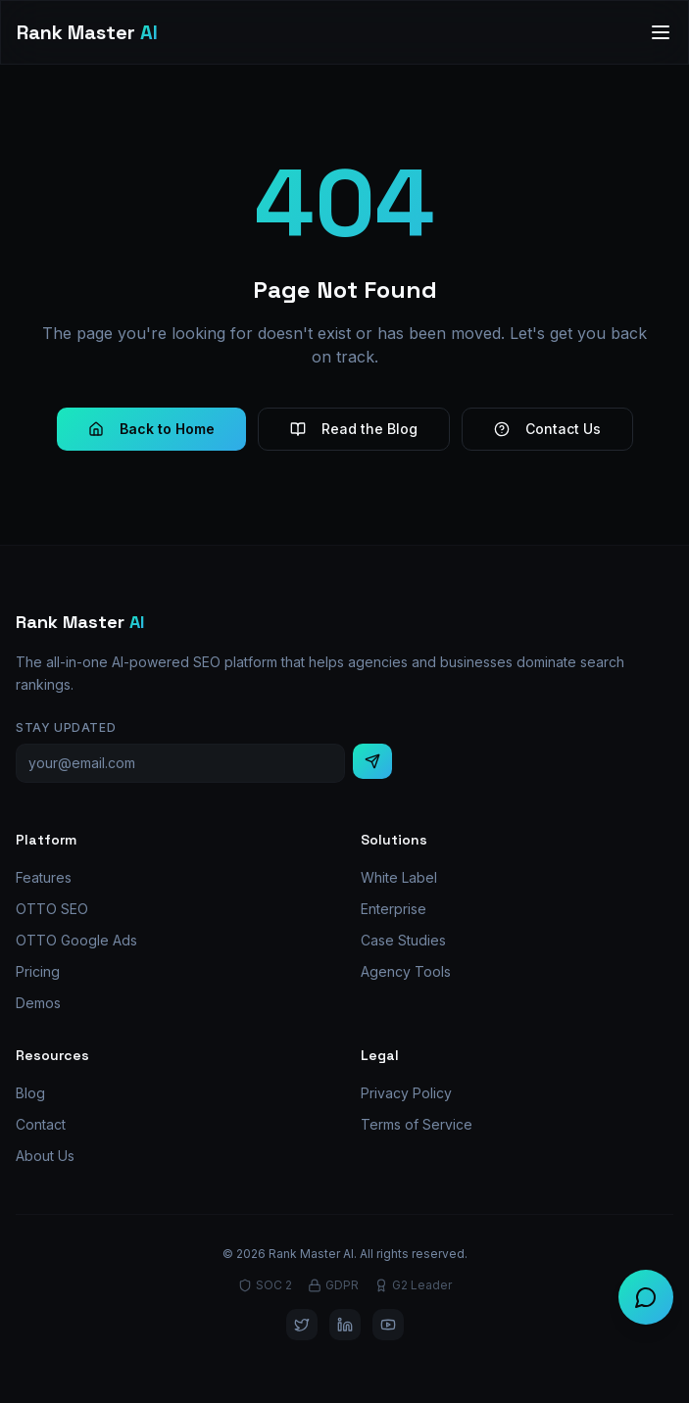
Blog (30, 1093)
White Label (399, 877)
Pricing (38, 971)
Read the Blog (354, 428)
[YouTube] (388, 1324)
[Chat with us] (645, 1297)
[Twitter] (302, 1324)
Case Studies (403, 940)
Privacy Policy (406, 1093)
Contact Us (547, 428)
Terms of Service (416, 1124)
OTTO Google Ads (76, 940)
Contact (41, 1124)
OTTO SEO (52, 908)
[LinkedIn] (345, 1324)
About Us (45, 1155)
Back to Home (151, 428)
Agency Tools (406, 971)
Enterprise (393, 908)
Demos (38, 1002)
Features (44, 877)
